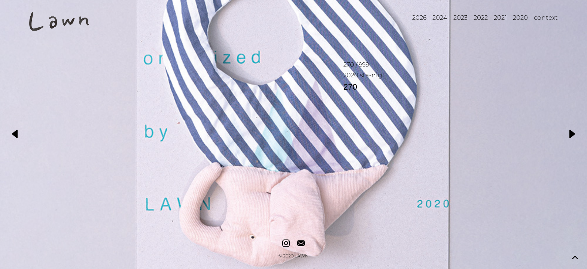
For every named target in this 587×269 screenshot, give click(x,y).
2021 (500, 17)
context (546, 17)
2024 (439, 17)
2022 (481, 17)
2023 (460, 17)
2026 (419, 17)
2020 (520, 17)
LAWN (301, 256)
